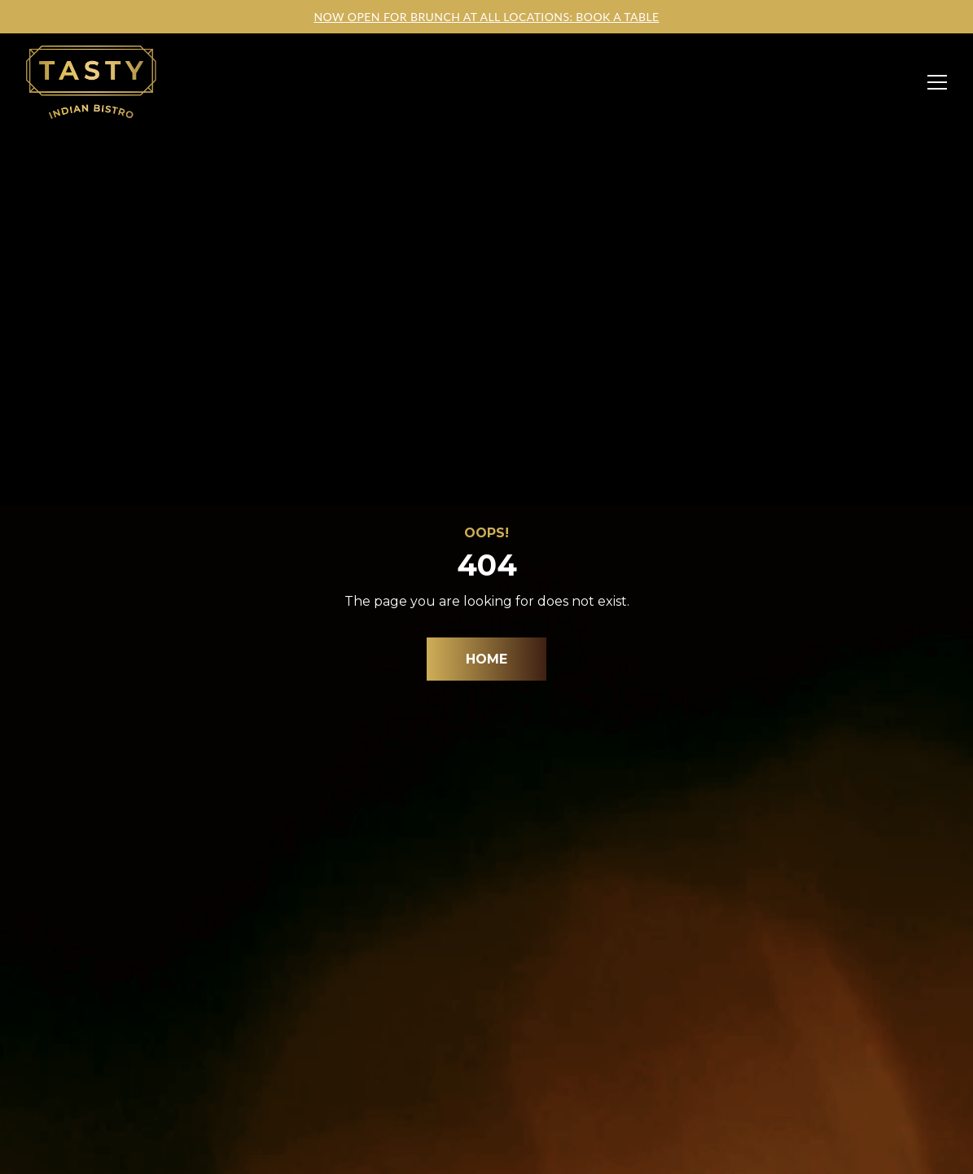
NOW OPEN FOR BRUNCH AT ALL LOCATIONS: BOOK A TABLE (486, 17)
